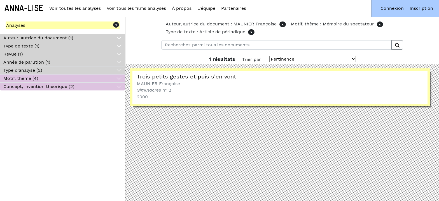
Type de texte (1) (21, 46)
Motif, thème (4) (20, 78)
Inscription (421, 8)
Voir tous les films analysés (136, 8)
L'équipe (206, 8)
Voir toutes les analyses (75, 8)
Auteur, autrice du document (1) (38, 37)
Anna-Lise (23, 8)
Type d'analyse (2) (22, 70)
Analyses (15, 25)
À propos (182, 8)
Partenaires (233, 8)
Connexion (392, 8)
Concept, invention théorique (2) (38, 86)
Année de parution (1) (26, 62)
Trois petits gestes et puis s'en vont (186, 76)
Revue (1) (13, 54)
